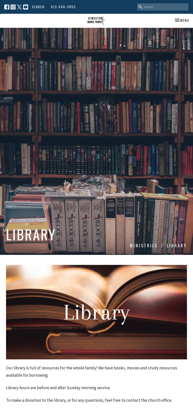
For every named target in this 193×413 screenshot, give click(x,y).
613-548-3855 (63, 6)
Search (38, 6)
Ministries (144, 246)
